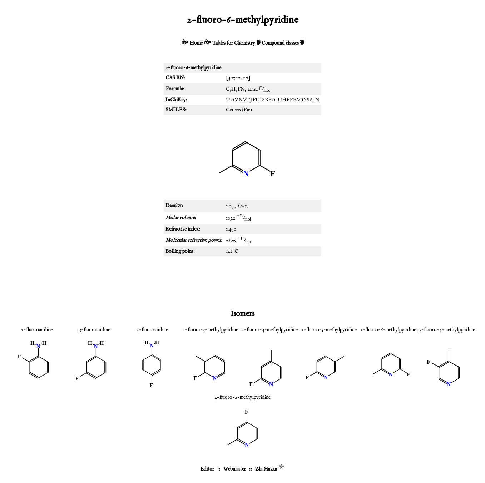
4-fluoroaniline (152, 330)
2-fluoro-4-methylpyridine (270, 330)
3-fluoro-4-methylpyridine (447, 330)
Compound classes (280, 43)
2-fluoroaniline (37, 330)
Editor (207, 469)
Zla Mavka (266, 469)
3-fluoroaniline (94, 330)
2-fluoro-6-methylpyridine (388, 330)
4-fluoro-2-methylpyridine (242, 397)
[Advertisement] (242, 281)
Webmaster (234, 469)
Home (196, 43)
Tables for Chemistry (233, 43)
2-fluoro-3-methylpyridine (210, 330)
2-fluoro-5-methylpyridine (329, 330)
